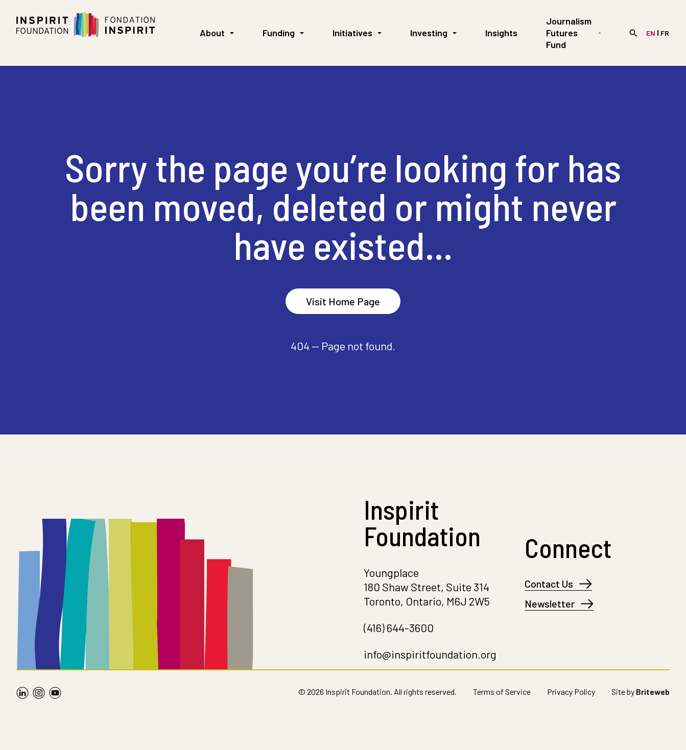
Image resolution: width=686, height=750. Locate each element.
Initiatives (357, 32)
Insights (501, 32)
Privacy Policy (571, 691)
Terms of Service (502, 691)
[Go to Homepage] (85, 33)
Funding (283, 32)
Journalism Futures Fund (573, 32)
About (217, 32)
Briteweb (653, 691)
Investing (433, 32)
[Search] (633, 33)
